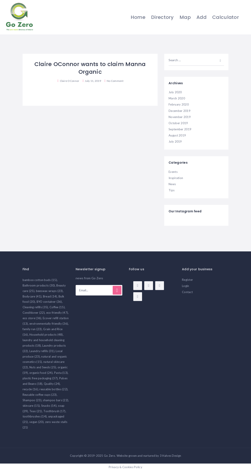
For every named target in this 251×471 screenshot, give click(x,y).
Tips (171, 190)
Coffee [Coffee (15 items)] (57, 307)
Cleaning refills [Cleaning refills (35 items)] (35, 307)
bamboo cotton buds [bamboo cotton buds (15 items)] (40, 280)
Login (185, 286)
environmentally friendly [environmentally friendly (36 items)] (48, 323)
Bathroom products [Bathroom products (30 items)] (39, 285)
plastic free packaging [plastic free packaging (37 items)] (40, 378)
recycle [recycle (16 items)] (30, 389)
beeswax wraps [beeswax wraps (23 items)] (49, 291)
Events (173, 172)
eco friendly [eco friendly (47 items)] (57, 312)
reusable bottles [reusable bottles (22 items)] (53, 389)
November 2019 (180, 117)
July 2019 (175, 141)
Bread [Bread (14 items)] (50, 296)
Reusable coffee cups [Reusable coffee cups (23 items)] (40, 394)
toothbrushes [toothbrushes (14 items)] (35, 416)
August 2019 (177, 135)
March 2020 (177, 98)
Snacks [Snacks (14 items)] (49, 405)
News (172, 184)
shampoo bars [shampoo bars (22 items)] (55, 400)
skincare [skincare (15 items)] (31, 405)
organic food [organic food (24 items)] (41, 372)
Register (187, 279)
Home (137, 17)
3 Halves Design (170, 455)
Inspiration (176, 178)
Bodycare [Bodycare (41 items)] (32, 296)
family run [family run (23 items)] (32, 329)
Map (184, 17)
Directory (162, 17)
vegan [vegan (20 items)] (36, 422)
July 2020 (175, 92)
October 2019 (178, 123)
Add (201, 17)
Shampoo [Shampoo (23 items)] (32, 400)
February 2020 (179, 104)
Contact (187, 292)
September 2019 (180, 129)
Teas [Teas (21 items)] (35, 411)
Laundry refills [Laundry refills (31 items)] (41, 351)
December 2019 (179, 111)
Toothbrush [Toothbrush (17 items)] (54, 411)
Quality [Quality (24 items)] (52, 383)
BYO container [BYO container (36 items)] (49, 301)
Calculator (225, 17)
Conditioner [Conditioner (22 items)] (34, 312)
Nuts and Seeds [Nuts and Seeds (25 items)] (42, 367)
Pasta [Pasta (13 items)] (61, 372)
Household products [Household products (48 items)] (46, 334)
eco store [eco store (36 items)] (32, 318)
